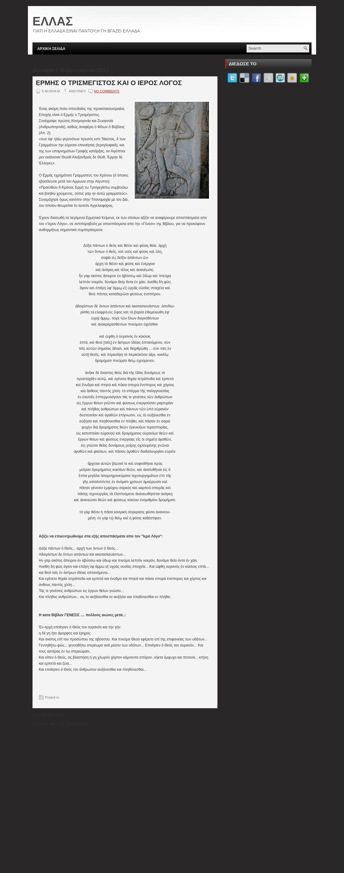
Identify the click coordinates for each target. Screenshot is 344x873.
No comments (107, 91)
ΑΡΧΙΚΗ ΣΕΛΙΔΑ (51, 49)
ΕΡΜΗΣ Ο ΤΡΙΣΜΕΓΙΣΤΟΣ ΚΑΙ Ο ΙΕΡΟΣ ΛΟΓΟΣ (109, 83)
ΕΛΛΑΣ (52, 21)
